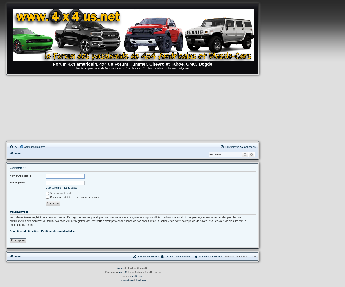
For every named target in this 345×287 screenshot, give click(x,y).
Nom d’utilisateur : (20, 175)
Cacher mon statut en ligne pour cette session (72, 197)
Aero (119, 268)
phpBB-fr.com (138, 276)
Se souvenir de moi (58, 193)
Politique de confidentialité (58, 231)
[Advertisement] (132, 108)
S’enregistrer (18, 240)
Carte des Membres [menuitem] (34, 147)
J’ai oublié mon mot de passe (61, 187)
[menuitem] (14, 147)
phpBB (122, 272)
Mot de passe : (18, 182)
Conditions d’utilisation (24, 231)
